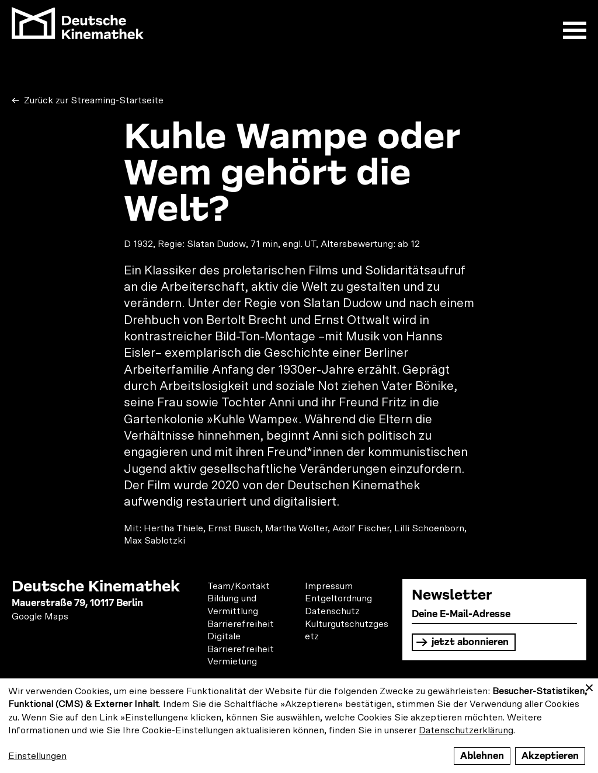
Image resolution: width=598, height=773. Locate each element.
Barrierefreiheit (240, 624)
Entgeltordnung (338, 598)
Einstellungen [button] (37, 756)
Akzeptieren (550, 756)
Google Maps (40, 616)
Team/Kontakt (238, 586)
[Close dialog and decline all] (589, 685)
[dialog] (299, 725)
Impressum (329, 586)
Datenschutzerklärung (466, 730)
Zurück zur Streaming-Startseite (93, 100)
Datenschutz (332, 611)
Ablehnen (482, 756)
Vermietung (232, 661)
